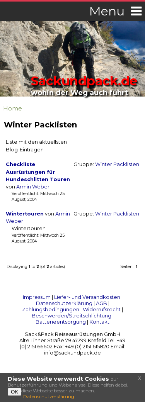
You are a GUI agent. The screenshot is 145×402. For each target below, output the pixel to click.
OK (14, 392)
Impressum (37, 297)
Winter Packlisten (117, 164)
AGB (101, 303)
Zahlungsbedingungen (50, 309)
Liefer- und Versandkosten (87, 297)
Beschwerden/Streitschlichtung (71, 315)
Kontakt (99, 322)
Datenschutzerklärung (64, 303)
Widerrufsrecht (102, 309)
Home (12, 108)
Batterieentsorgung (61, 322)
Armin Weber (32, 187)
